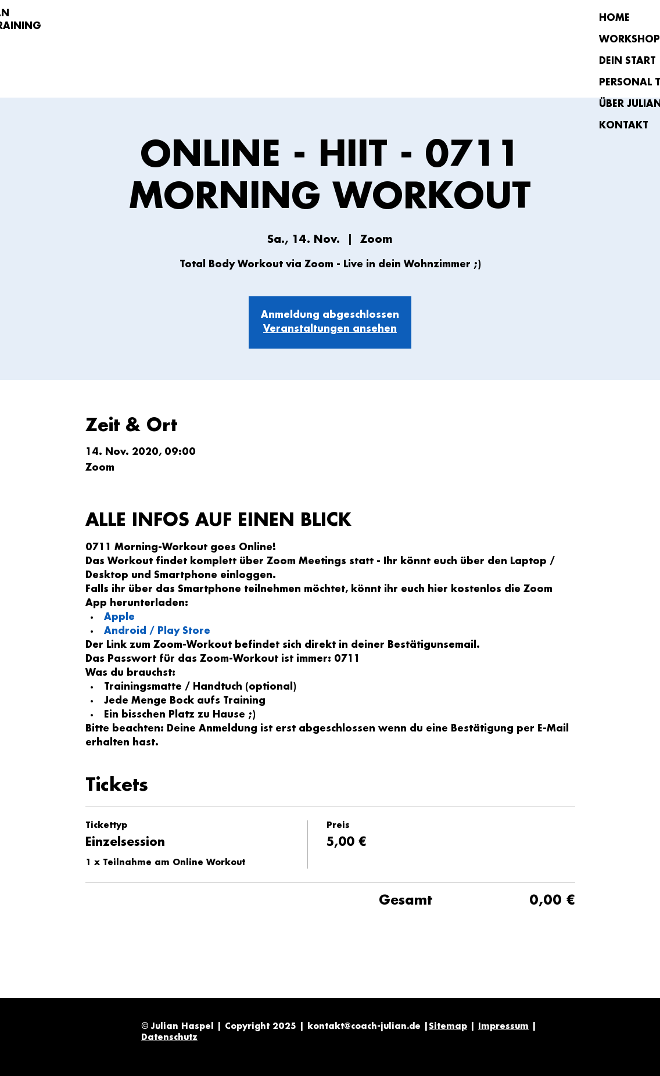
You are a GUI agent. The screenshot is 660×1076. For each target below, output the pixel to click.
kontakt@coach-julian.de (364, 1026)
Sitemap (448, 1026)
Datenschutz (169, 1037)
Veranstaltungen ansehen (330, 329)
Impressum (503, 1026)
